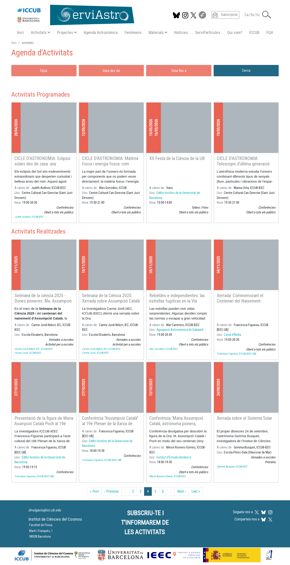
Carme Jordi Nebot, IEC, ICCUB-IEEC (33, 348)
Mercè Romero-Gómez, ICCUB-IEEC (167, 476)
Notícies (181, 32)
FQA (269, 32)
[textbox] (44, 70)
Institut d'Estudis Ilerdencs (174, 457)
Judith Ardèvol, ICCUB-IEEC (29, 216)
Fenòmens (133, 32)
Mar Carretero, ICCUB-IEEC (163, 348)
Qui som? (234, 32)
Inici (20, 32)
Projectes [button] (67, 32)
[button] (266, 14)
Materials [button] (158, 32)
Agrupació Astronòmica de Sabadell (180, 330)
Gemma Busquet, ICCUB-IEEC (232, 466)
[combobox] (44, 70)
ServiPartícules (207, 32)
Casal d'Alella (232, 335)
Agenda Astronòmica (101, 32)
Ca (246, 15)
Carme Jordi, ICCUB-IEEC (27, 352)
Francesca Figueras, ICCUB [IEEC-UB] (236, 353)
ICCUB (254, 32)
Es (258, 15)
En (252, 15)
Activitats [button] (40, 32)
